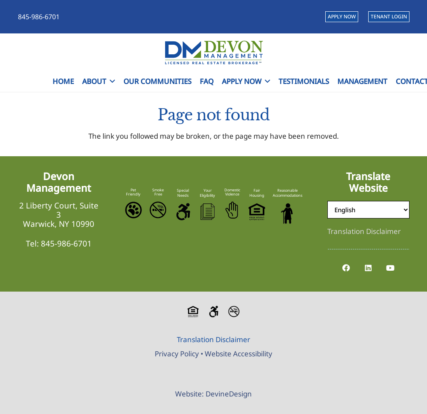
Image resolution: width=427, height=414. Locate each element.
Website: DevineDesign (213, 394)
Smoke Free (158, 192)
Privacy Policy (177, 353)
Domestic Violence (232, 192)
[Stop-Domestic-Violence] (232, 210)
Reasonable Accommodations (287, 193)
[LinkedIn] (368, 268)
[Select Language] (368, 209)
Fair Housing (256, 193)
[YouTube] (390, 268)
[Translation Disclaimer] (364, 231)
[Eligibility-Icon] (207, 212)
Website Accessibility (238, 353)
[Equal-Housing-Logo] (257, 212)
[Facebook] (346, 268)
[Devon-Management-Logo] (213, 52)
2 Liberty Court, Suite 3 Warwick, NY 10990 (58, 214)
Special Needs (183, 193)
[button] (110, 81)
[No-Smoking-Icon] (158, 210)
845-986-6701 (66, 243)
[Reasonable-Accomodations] (287, 213)
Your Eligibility (207, 193)
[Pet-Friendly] (133, 210)
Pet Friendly (133, 192)
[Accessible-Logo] (182, 212)
